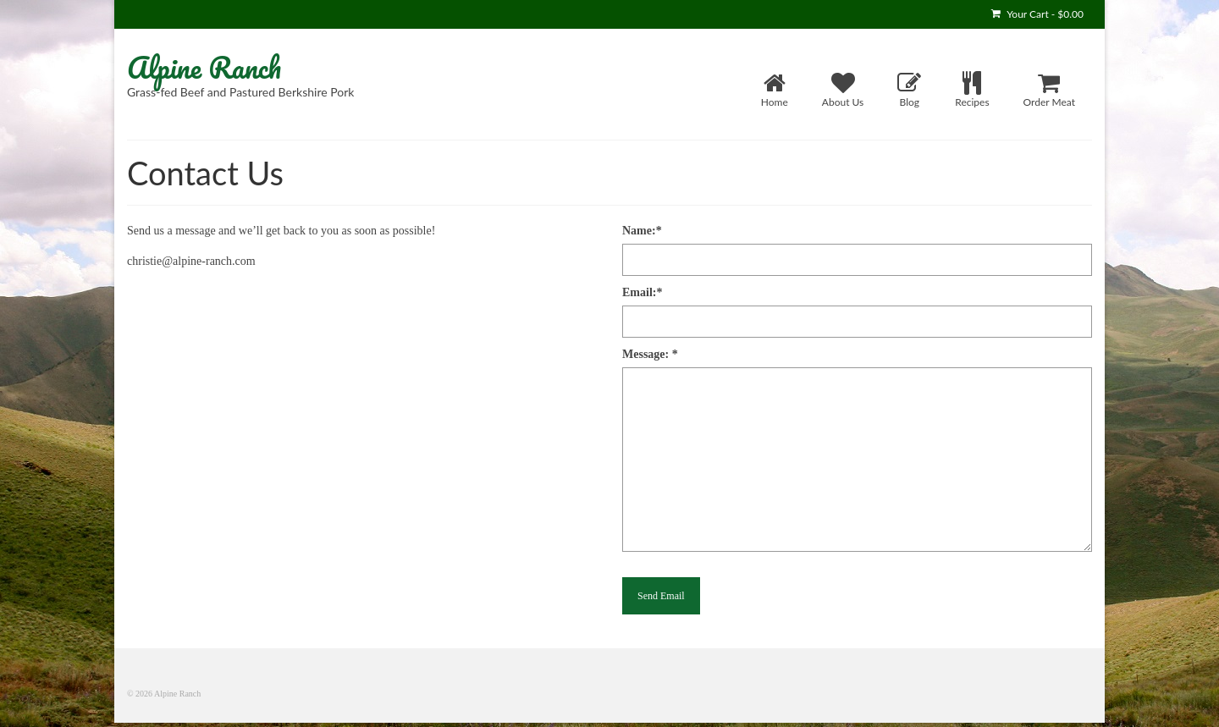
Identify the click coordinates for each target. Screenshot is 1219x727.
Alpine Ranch (204, 67)
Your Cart (1037, 14)
